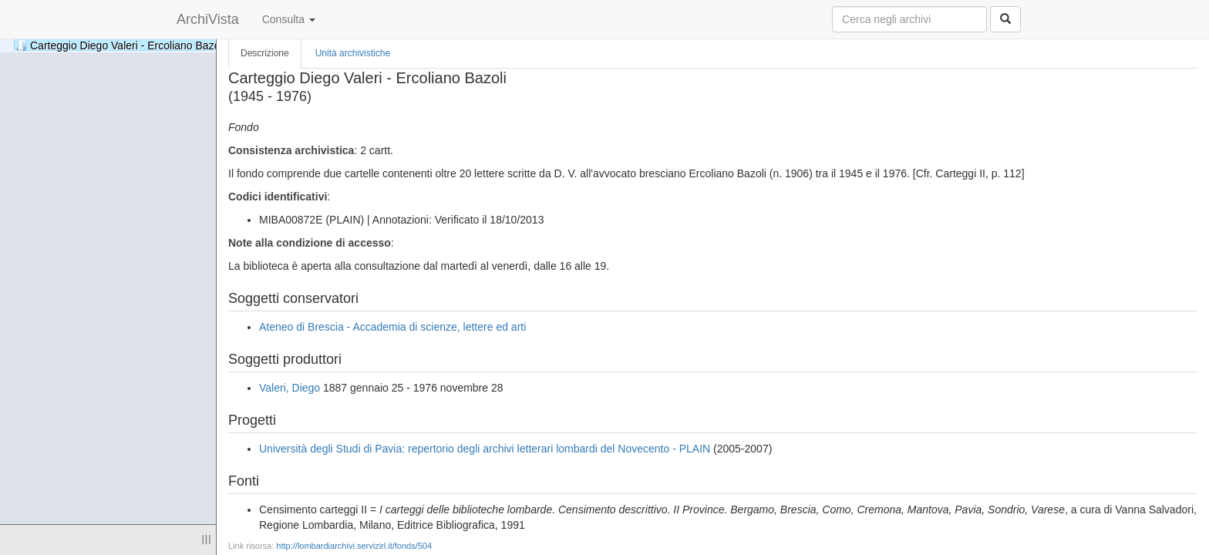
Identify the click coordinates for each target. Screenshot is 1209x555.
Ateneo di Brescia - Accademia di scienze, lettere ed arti (392, 327)
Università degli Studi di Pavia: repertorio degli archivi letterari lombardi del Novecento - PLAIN (484, 448)
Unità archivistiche (352, 53)
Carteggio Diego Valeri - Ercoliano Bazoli (120, 45)
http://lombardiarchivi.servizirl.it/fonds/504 (354, 545)
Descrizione (265, 53)
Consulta (288, 19)
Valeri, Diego (289, 388)
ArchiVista (208, 19)
